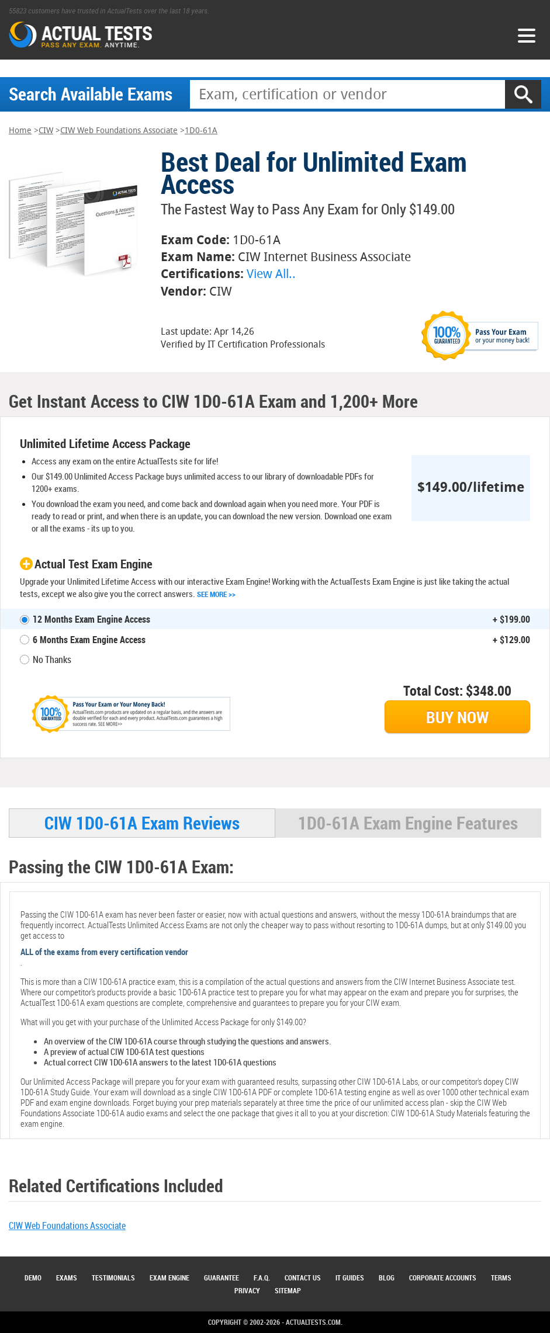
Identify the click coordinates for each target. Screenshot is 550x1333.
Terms (501, 1277)
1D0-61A (201, 131)
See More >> (216, 594)
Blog (387, 1277)
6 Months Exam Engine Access (89, 639)
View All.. (271, 273)
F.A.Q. (262, 1277)
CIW (46, 131)
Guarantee (221, 1277)
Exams (66, 1277)
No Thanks (52, 659)
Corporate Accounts (442, 1277)
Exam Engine (169, 1277)
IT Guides (349, 1277)
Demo (33, 1277)
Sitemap (288, 1290)
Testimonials (113, 1277)
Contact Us (303, 1277)
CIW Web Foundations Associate (119, 131)
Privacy (247, 1290)
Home (20, 131)
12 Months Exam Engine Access (91, 619)
